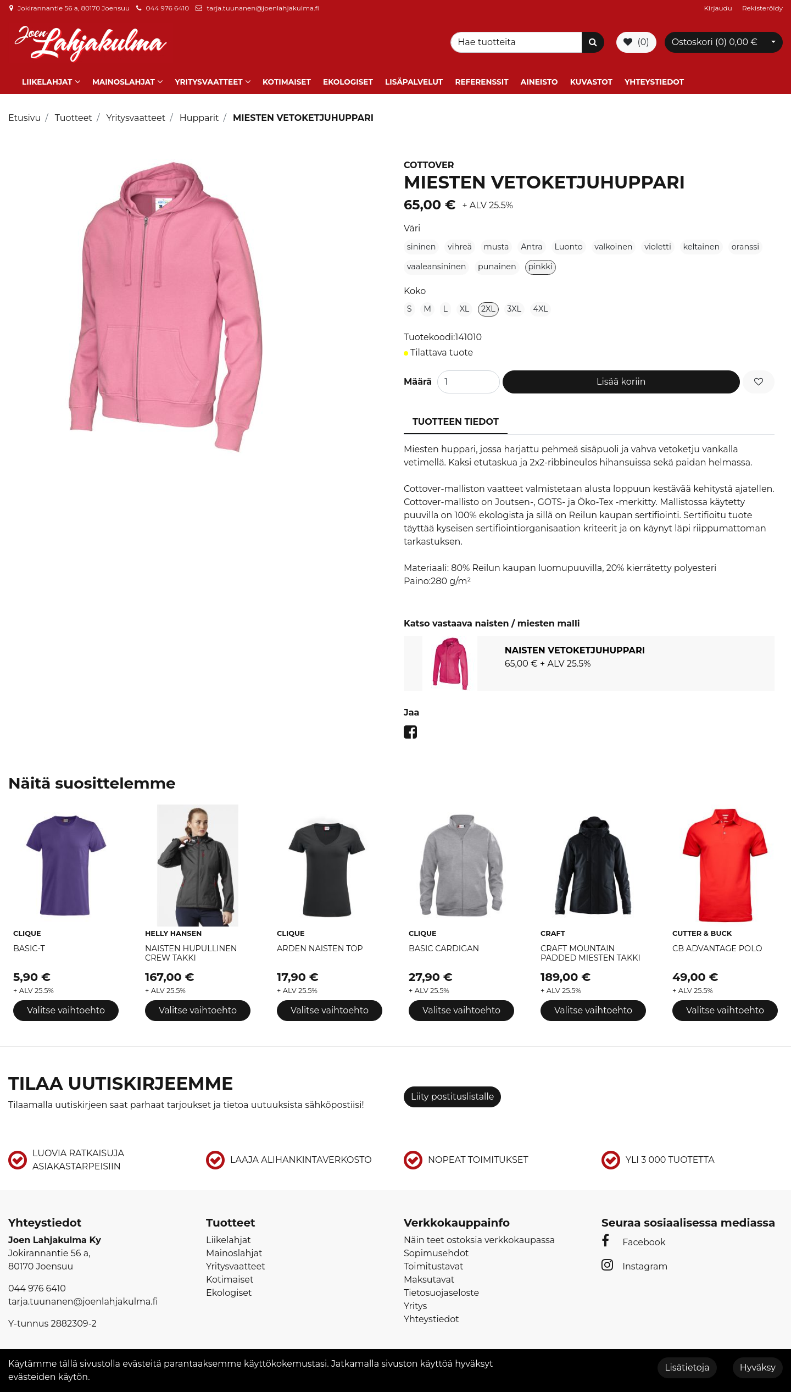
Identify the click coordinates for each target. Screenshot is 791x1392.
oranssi (745, 243)
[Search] (518, 41)
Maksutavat (429, 1276)
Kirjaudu (719, 8)
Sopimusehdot (436, 1250)
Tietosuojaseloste (441, 1289)
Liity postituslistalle (452, 1093)
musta (496, 243)
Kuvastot (591, 78)
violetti (657, 243)
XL (465, 305)
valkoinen (613, 243)
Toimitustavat (434, 1263)
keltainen (701, 243)
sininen (421, 243)
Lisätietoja (687, 1367)
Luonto (568, 243)
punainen (497, 264)
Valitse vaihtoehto (66, 1007)
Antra (532, 243)
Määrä (418, 379)
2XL (488, 305)
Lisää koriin (621, 379)
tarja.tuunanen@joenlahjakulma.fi (263, 8)
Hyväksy (758, 1367)
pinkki (540, 264)
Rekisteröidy (762, 8)
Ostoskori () (714, 41)
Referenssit (481, 78)
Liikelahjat (47, 78)
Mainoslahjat (123, 78)
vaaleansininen (436, 264)
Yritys (415, 1302)
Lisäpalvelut (414, 78)
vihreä (460, 243)
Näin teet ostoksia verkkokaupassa (479, 1237)
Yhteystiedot (654, 78)
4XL (540, 305)
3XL (514, 305)
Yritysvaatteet (208, 78)
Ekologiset (348, 78)
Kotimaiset (287, 78)
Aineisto (539, 78)
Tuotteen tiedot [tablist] (456, 419)
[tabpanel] (589, 660)
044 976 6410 (167, 8)
